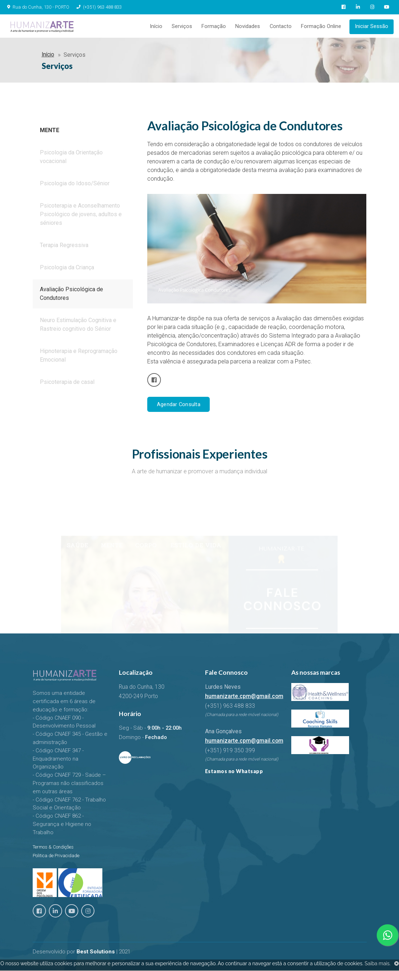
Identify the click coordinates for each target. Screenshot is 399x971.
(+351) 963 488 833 (98, 7)
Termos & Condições (53, 848)
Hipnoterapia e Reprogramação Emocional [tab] (78, 357)
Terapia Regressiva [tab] (64, 246)
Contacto (282, 27)
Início (160, 27)
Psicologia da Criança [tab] (67, 269)
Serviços (185, 27)
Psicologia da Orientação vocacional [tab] (71, 158)
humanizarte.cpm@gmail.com (244, 697)
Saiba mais (377, 963)
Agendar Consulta (178, 405)
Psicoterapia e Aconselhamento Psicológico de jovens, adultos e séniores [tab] (81, 216)
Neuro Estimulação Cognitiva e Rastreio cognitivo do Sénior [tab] (78, 326)
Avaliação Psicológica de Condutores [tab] (71, 295)
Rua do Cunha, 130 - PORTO (41, 7)
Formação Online (321, 27)
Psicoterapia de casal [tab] (67, 384)
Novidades (249, 27)
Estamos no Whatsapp (234, 772)
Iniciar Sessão (371, 27)
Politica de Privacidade (56, 856)
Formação (216, 27)
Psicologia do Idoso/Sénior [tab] (75, 185)
